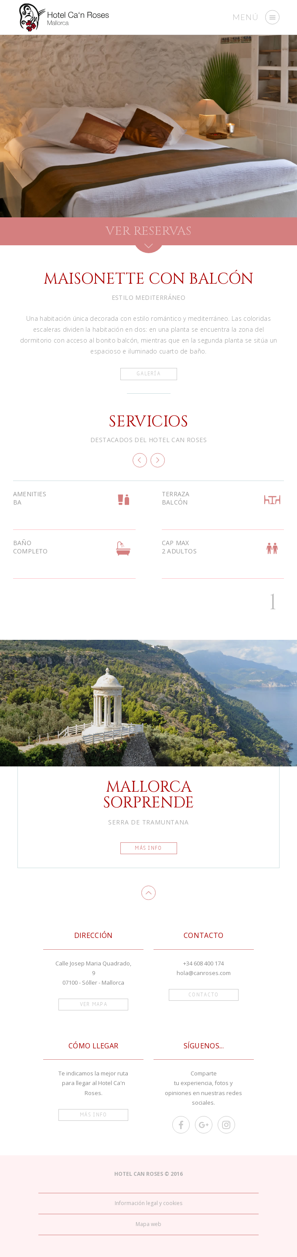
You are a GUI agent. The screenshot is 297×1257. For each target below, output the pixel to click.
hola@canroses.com (204, 973)
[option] (148, 126)
